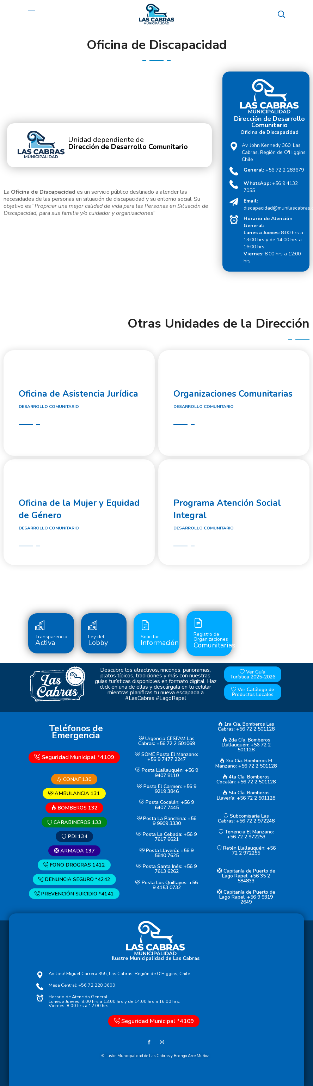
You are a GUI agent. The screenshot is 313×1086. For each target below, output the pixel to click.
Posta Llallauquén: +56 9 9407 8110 (166, 773)
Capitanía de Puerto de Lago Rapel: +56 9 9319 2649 (246, 897)
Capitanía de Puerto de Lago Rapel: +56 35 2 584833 (246, 876)
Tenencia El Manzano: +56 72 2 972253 (246, 834)
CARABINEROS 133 (74, 822)
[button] (281, 14)
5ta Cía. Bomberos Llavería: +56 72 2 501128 (246, 795)
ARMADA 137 (74, 850)
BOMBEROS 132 (74, 807)
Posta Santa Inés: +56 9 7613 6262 (166, 869)
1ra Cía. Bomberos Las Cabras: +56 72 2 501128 (246, 726)
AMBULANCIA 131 (74, 793)
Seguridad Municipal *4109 (74, 757)
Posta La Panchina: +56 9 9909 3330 (166, 821)
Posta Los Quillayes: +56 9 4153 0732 (166, 885)
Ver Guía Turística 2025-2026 (252, 674)
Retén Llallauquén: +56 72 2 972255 (246, 850)
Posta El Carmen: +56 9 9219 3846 (166, 789)
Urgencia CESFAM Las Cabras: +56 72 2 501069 (166, 741)
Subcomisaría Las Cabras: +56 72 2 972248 (246, 818)
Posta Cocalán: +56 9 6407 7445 (166, 805)
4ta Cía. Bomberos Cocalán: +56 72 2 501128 (246, 779)
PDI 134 (74, 836)
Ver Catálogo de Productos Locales (252, 692)
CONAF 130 (74, 779)
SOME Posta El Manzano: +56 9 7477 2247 (166, 757)
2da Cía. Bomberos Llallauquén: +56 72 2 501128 (246, 745)
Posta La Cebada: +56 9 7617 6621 (166, 837)
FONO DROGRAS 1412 (74, 865)
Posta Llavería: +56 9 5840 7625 (167, 853)
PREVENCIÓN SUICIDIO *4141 (74, 893)
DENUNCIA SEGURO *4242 (74, 879)
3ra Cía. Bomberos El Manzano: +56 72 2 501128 (246, 763)
